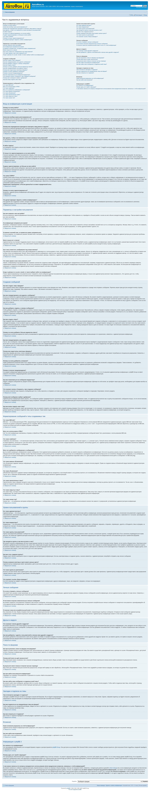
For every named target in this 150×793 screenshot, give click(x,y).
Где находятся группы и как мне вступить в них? (89, 30)
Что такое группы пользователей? (85, 28)
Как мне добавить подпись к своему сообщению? (16, 63)
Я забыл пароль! (7, 31)
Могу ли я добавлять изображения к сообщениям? (16, 89)
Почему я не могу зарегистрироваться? (13, 38)
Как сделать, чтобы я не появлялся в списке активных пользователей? (22, 30)
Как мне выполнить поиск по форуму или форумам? (90, 57)
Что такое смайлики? (8, 88)
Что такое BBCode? (8, 85)
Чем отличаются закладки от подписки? (87, 69)
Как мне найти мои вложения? (84, 80)
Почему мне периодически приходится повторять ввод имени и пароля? (22, 28)
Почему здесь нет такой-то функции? (86, 87)
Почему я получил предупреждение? (13, 73)
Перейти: (74, 781)
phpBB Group (56, 747)
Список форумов (10, 12)
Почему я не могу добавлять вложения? (13, 71)
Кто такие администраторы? (83, 25)
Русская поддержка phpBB (75, 789)
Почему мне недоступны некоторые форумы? (15, 70)
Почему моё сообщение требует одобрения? (15, 77)
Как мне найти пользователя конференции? (88, 62)
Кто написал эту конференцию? (84, 85)
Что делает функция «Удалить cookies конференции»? (17, 39)
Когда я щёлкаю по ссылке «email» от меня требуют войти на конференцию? (23, 54)
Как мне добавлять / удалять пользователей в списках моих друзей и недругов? (97, 52)
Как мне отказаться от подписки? (85, 72)
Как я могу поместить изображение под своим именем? (18, 51)
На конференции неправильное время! (13, 46)
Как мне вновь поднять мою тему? (12, 79)
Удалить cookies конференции (114, 785)
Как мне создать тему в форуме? (12, 60)
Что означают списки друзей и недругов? (87, 50)
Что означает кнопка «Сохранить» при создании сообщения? (19, 76)
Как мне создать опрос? (9, 65)
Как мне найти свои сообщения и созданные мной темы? (91, 64)
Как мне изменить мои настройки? (12, 45)
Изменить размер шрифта (145, 12)
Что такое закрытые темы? (10, 96)
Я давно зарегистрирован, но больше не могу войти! (17, 35)
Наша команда (101, 785)
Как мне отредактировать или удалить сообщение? (16, 62)
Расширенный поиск (141, 7)
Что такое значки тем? (9, 97)
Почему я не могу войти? (9, 25)
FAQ (132, 15)
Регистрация (138, 15)
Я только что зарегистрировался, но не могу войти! (16, 33)
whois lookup (113, 768)
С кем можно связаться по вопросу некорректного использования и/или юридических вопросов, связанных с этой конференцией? (111, 88)
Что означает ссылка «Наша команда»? (87, 36)
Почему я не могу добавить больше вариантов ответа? (17, 66)
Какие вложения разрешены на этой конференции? (90, 78)
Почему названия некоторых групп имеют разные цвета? (91, 33)
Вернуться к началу (10, 113)
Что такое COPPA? (8, 36)
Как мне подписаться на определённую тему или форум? (91, 71)
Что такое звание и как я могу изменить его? (15, 53)
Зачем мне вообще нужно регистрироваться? (15, 27)
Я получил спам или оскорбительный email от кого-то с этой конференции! (96, 45)
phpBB (68, 788)
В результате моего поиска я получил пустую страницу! (91, 61)
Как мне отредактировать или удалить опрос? (15, 68)
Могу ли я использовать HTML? (11, 86)
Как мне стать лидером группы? (84, 31)
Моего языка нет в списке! (10, 50)
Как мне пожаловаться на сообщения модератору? (16, 74)
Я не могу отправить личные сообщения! (87, 42)
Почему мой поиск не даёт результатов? (87, 59)
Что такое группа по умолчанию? (85, 35)
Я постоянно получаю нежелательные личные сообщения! (92, 43)
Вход (145, 15)
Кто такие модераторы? (82, 27)
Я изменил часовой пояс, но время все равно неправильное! (19, 48)
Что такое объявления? (9, 93)
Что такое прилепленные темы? (11, 94)
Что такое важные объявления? (11, 91)
